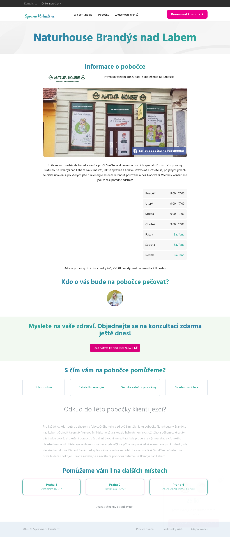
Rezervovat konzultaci (187, 14)
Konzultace (30, 4)
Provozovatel (145, 529)
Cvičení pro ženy (51, 4)
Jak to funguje (83, 15)
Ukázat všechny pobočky (115, 507)
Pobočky (103, 15)
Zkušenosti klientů (126, 15)
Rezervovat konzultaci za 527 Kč (115, 348)
